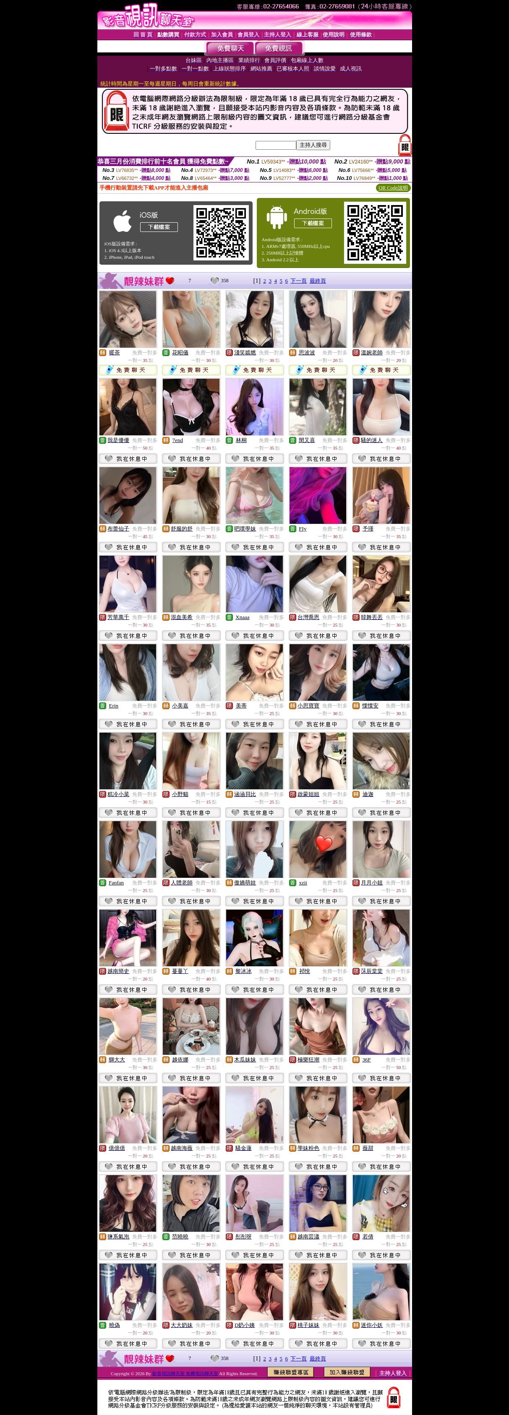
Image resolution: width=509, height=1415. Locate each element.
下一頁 (298, 281)
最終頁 (318, 281)
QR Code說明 (393, 188)
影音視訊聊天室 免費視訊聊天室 (185, 1373)
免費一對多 (144, 353)
